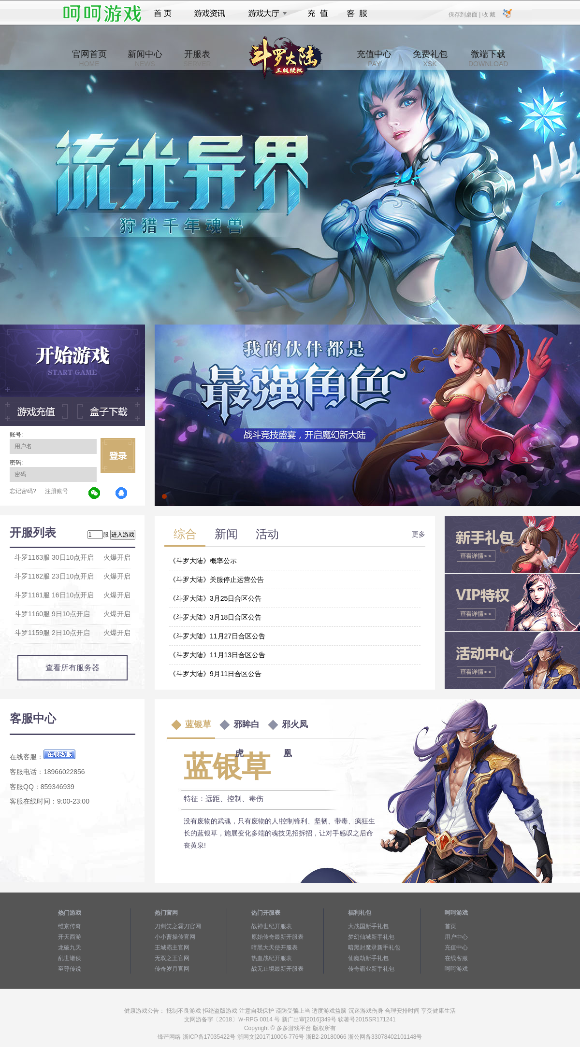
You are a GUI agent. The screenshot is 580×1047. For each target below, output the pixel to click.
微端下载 (488, 58)
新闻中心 (145, 58)
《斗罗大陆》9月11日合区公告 (215, 674)
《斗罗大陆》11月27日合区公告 (217, 636)
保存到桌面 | (465, 14)
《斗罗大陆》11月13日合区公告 (217, 655)
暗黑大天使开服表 (274, 947)
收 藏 (488, 14)
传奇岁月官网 (172, 968)
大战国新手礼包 (368, 926)
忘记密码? (23, 491)
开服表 (197, 58)
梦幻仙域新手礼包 (371, 937)
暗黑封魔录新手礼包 (374, 947)
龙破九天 (69, 947)
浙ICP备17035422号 (209, 1036)
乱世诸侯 (69, 958)
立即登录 (118, 455)
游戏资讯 (209, 13)
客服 (357, 13)
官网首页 (89, 58)
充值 (317, 13)
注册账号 (56, 491)
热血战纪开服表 (271, 958)
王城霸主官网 (172, 947)
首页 (163, 13)
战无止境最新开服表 (277, 968)
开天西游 (69, 937)
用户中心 (456, 937)
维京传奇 (69, 926)
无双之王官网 (172, 958)
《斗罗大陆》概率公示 (203, 561)
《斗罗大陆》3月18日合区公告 (215, 617)
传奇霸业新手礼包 (371, 968)
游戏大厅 (265, 13)
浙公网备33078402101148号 (385, 1036)
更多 (418, 534)
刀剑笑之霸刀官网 (178, 926)
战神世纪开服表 (271, 926)
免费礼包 (430, 58)
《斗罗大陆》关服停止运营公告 (216, 579)
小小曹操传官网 (175, 937)
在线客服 (456, 958)
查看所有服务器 (72, 668)
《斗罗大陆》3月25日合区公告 (215, 598)
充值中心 (374, 58)
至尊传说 (69, 968)
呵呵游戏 (456, 968)
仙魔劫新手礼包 (368, 958)
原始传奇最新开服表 (277, 937)
